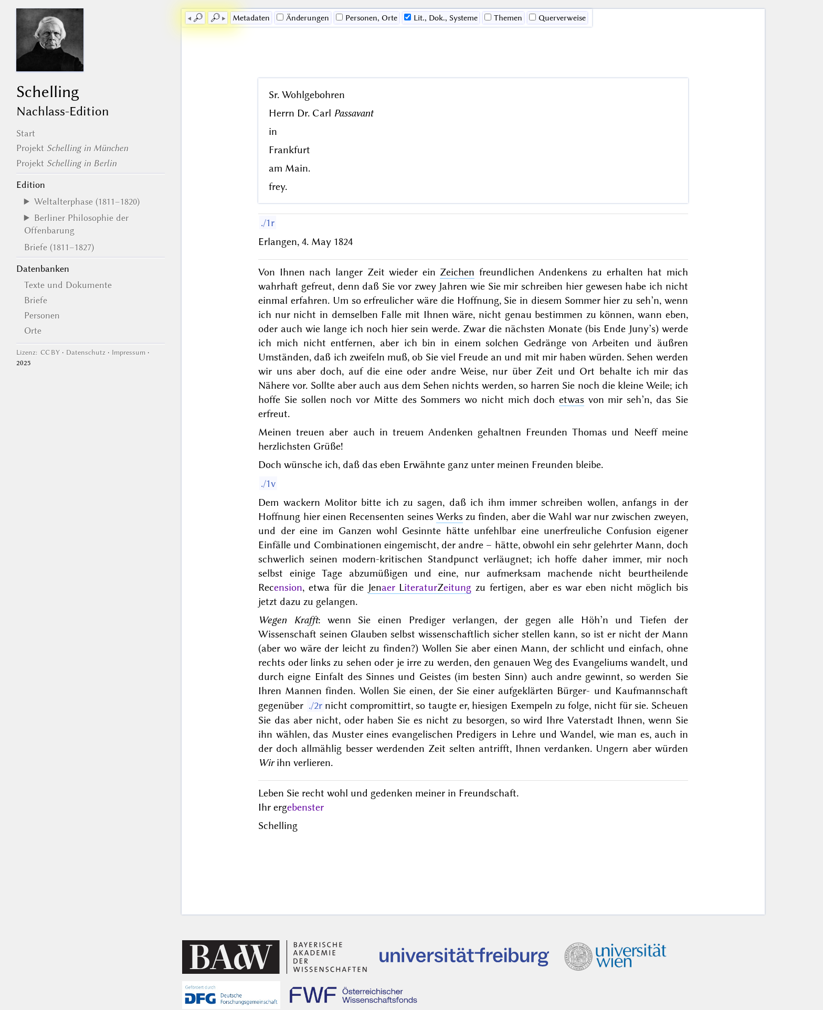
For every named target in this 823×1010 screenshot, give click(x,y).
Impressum (128, 352)
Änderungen (303, 18)
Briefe (35, 300)
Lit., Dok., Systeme (441, 18)
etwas (571, 400)
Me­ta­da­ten (251, 18)
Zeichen (457, 272)
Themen (503, 18)
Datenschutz (85, 352)
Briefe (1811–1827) (59, 247)
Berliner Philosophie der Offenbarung (76, 224)
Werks (449, 517)
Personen (42, 315)
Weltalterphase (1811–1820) (87, 201)
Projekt (72, 148)
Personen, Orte (366, 18)
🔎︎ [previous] (198, 18)
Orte (32, 330)
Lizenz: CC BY (38, 352)
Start (25, 133)
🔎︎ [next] (215, 18)
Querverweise (557, 18)
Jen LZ (420, 587)
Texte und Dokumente (68, 285)
